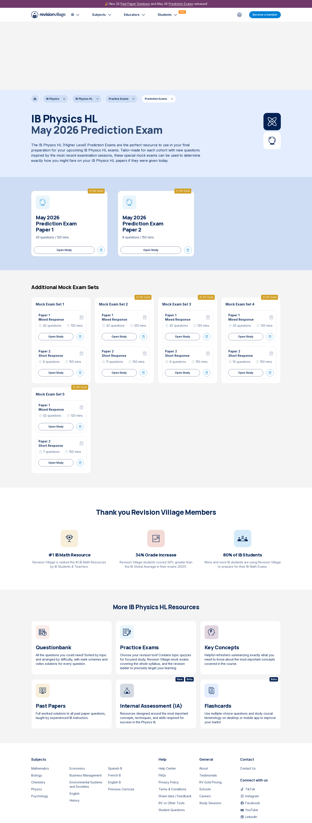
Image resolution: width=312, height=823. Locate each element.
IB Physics (52, 30)
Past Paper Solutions (135, 4)
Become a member (265, 14)
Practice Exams (118, 30)
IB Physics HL (84, 30)
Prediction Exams (181, 4)
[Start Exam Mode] (101, 181)
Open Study (64, 181)
